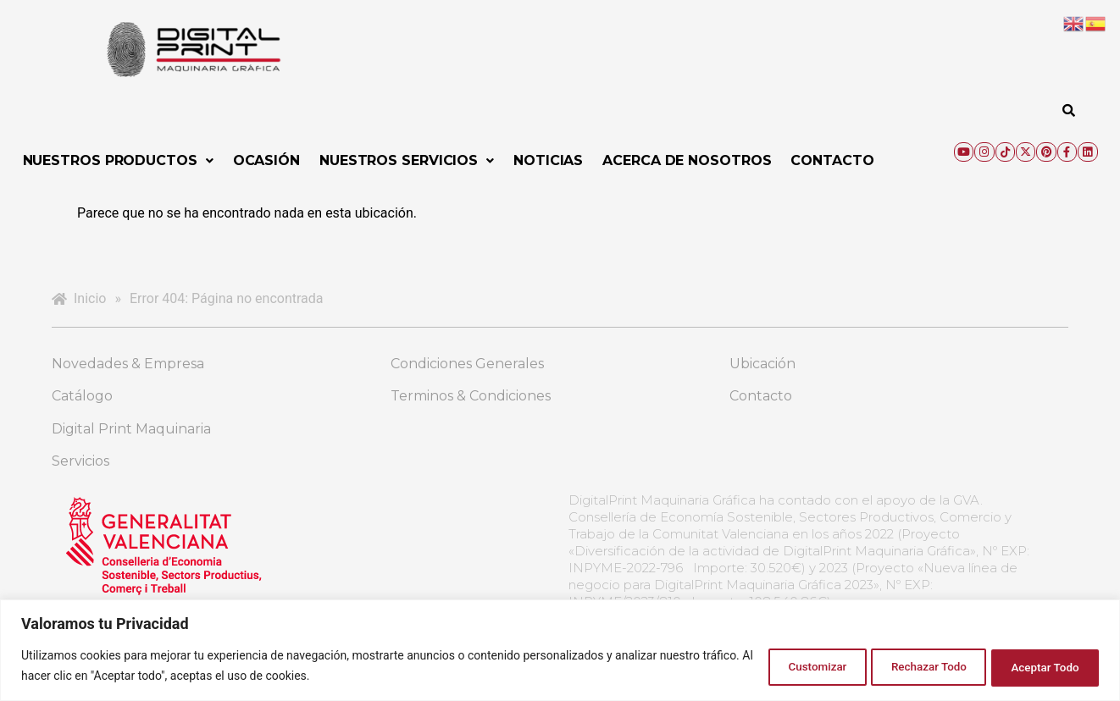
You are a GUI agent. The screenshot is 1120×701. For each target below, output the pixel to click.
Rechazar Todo (907, 666)
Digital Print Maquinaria (131, 429)
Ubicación (762, 364)
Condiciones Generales (467, 364)
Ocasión (266, 160)
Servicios (80, 461)
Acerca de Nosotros (686, 160)
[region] (560, 650)
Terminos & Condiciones (471, 396)
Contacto (831, 160)
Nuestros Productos (118, 160)
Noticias (548, 160)
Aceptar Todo (1038, 666)
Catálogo (82, 396)
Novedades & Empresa (128, 364)
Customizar (781, 666)
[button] (118, 160)
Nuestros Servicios (406, 160)
